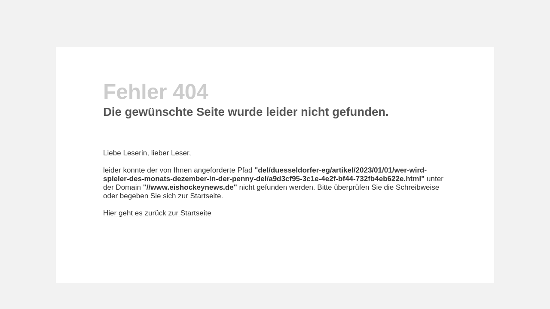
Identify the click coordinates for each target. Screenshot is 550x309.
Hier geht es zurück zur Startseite (157, 213)
